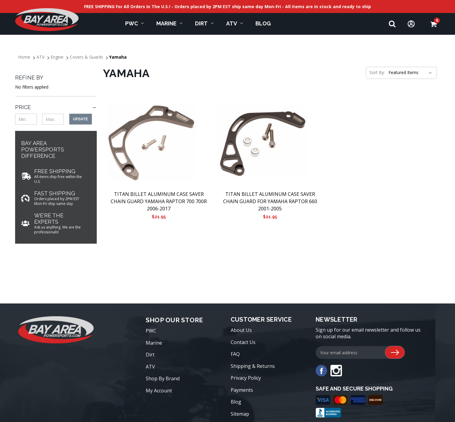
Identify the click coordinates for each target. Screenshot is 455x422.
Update (80, 119)
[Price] (56, 107)
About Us (241, 330)
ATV (234, 23)
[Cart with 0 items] (433, 24)
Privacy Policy (246, 378)
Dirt (204, 23)
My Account (159, 390)
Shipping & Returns (253, 366)
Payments (242, 390)
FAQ (235, 354)
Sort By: (377, 72)
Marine (169, 23)
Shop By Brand (163, 378)
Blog (236, 401)
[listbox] (410, 72)
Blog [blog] (263, 23)
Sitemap (240, 414)
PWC (134, 23)
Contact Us (243, 342)
